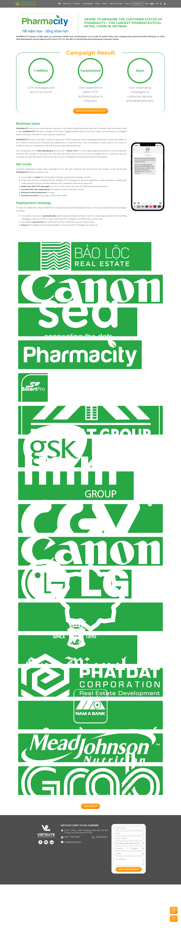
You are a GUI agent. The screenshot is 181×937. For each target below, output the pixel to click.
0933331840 (102, 889)
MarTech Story (116, 3)
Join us (128, 3)
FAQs (97, 3)
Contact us (137, 4)
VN (146, 4)
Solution (76, 3)
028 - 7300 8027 (72, 889)
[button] (174, 910)
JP (157, 4)
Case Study (87, 3)
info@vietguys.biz (72, 894)
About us (67, 3)
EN (152, 4)
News (104, 3)
